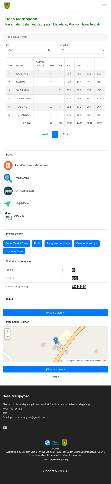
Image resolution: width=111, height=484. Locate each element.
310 (68, 114)
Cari (29, 48)
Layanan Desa (14, 251)
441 (89, 73)
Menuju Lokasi (55, 369)
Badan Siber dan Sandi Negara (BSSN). (86, 452)
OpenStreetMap (90, 360)
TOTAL (27, 123)
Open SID (62, 471)
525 (99, 114)
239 (99, 82)
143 (68, 82)
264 (89, 106)
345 (89, 98)
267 (68, 73)
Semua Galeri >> (55, 312)
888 (79, 73)
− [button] (7, 336)
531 (79, 106)
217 (89, 82)
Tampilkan (81, 48)
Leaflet (68, 360)
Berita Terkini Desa (16, 243)
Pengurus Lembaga (58, 243)
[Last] (65, 134)
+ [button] (7, 331)
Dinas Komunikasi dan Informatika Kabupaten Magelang (55, 455)
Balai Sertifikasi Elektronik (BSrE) (47, 452)
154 (68, 106)
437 (89, 90)
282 (68, 90)
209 (68, 98)
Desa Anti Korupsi (86, 243)
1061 (79, 114)
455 (99, 90)
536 (89, 114)
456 (79, 82)
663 (79, 98)
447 (99, 73)
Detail (55, 376)
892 (79, 90)
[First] (45, 134)
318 (99, 98)
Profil (37, 243)
